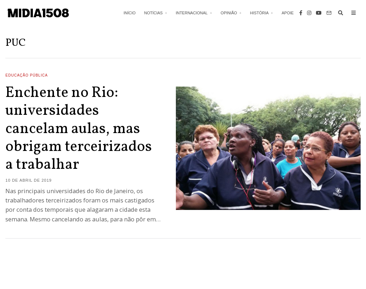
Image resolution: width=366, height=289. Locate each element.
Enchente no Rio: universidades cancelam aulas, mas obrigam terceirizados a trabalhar (78, 129)
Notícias (153, 13)
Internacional (192, 13)
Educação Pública (26, 75)
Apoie (288, 13)
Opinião (229, 13)
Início (130, 13)
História (259, 13)
